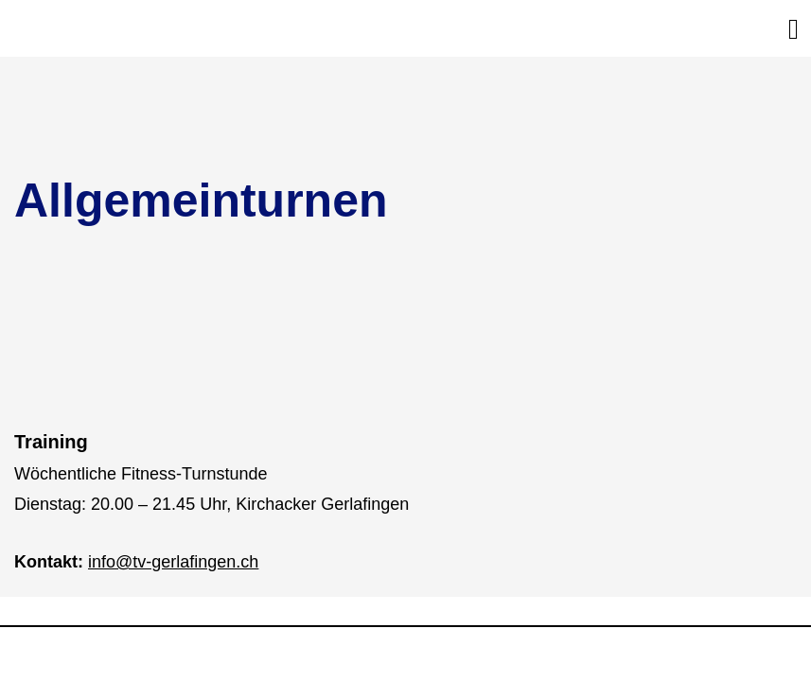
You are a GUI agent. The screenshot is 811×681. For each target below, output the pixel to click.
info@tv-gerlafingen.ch (173, 561)
